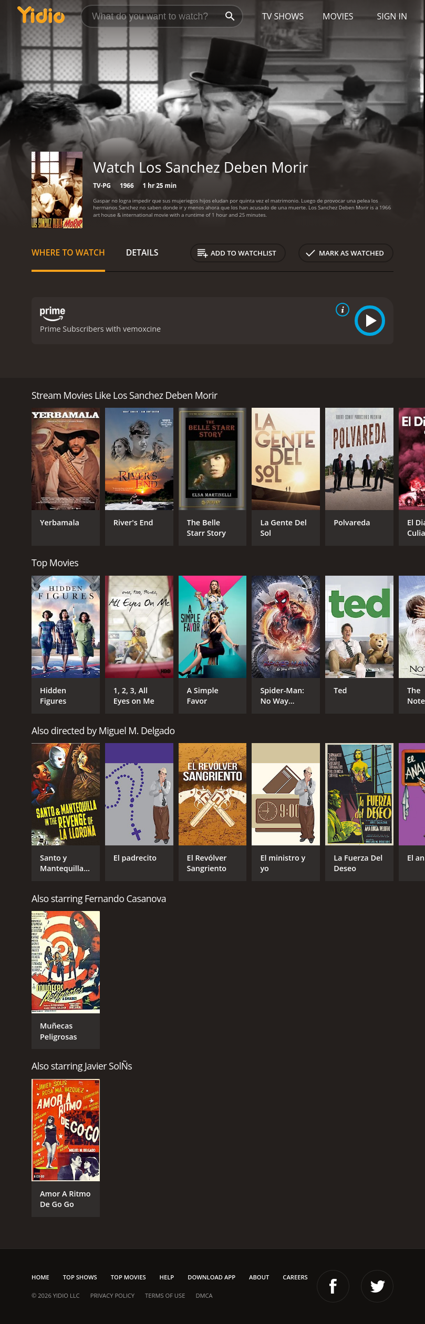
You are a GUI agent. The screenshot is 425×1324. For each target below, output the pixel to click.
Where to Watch (68, 252)
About (259, 1277)
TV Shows (283, 16)
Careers (295, 1277)
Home (40, 1277)
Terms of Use (165, 1295)
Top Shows (80, 1277)
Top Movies (128, 1277)
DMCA (203, 1295)
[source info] (340, 309)
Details (142, 252)
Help (167, 1277)
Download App (211, 1277)
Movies (338, 16)
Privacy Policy (112, 1295)
